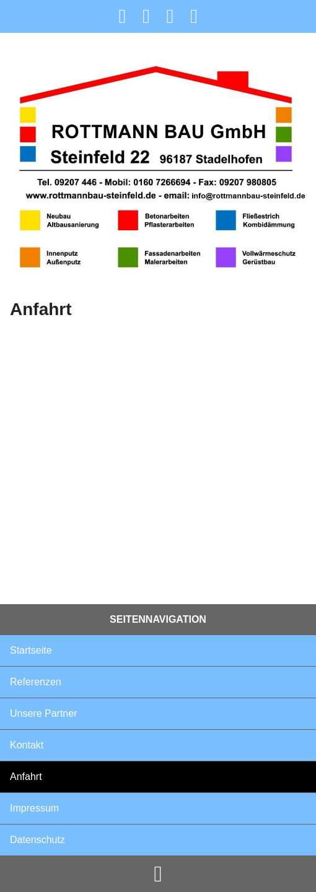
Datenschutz (37, 839)
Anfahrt (26, 776)
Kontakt (26, 745)
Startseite (31, 650)
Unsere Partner (43, 713)
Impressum (34, 808)
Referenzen (35, 682)
